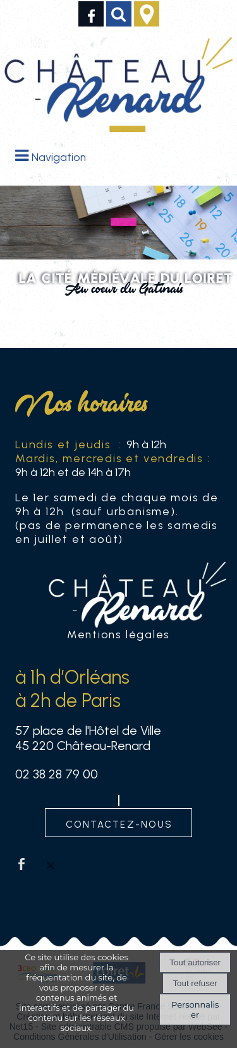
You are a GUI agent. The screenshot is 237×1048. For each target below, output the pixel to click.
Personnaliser (195, 1009)
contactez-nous (119, 823)
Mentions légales (118, 634)
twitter (50, 864)
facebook (21, 864)
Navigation (59, 157)
